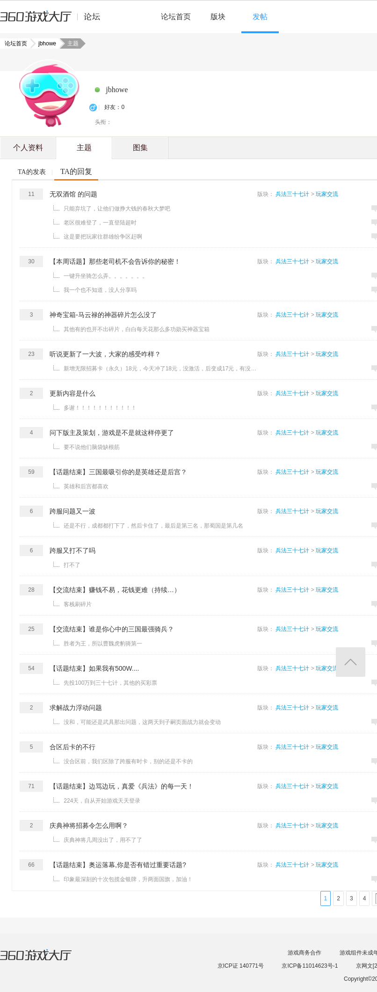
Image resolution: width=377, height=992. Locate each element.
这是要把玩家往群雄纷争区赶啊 (103, 236)
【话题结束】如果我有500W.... (94, 668)
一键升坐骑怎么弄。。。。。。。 (106, 276)
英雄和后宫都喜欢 (86, 486)
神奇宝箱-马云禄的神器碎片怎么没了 (103, 315)
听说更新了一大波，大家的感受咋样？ (105, 354)
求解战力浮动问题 (76, 707)
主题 (84, 148)
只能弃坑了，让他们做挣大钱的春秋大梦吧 (117, 208)
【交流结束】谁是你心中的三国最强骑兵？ (112, 629)
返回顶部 (350, 662)
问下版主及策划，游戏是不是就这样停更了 (112, 432)
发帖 (260, 17)
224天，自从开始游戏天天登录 (102, 800)
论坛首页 (176, 17)
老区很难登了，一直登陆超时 (100, 222)
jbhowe (44, 43)
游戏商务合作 (304, 952)
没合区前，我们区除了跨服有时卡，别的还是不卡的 (128, 761)
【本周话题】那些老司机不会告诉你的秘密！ (115, 261)
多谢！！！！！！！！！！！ (100, 408)
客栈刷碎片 (78, 604)
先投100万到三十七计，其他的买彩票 (110, 683)
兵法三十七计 (292, 194)
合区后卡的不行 (72, 747)
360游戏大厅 (45, 960)
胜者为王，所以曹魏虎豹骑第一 (103, 643)
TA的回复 (76, 171)
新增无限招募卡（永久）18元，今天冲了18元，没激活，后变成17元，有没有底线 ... (161, 368)
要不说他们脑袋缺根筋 (92, 447)
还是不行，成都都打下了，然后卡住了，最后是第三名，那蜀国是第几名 (153, 525)
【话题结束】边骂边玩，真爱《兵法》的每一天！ (122, 786)
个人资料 (28, 148)
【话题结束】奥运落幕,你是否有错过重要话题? (118, 865)
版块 (217, 17)
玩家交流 (327, 194)
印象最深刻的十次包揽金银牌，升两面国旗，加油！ (128, 879)
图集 (140, 148)
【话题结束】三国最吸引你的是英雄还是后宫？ (118, 472)
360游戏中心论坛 (54, 20)
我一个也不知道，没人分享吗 (100, 290)
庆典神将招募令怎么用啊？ (89, 825)
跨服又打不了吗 (72, 550)
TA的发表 (32, 171)
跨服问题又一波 (72, 511)
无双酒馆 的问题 (73, 194)
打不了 (72, 565)
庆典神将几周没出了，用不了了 (103, 840)
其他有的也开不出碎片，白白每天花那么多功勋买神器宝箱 (137, 329)
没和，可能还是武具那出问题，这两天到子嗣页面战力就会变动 (142, 722)
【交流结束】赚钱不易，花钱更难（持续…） (115, 590)
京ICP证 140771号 (241, 966)
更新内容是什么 (72, 393)
